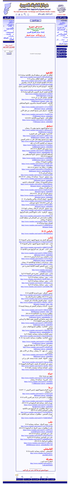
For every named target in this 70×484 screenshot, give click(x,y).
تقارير (12, 27)
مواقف (11, 22)
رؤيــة (11, 20)
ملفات (10, 26)
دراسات (60, 24)
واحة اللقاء (9, 29)
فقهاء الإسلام (63, 44)
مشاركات (10, 24)
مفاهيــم (62, 23)
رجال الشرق (61, 27)
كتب (65, 26)
